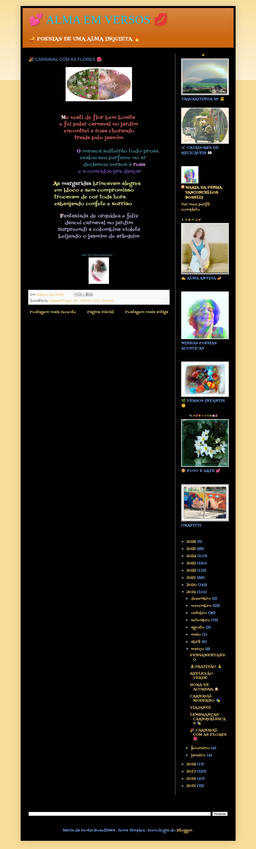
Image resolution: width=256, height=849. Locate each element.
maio (196, 634)
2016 (192, 779)
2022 (192, 570)
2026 (192, 542)
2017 (192, 771)
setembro (201, 620)
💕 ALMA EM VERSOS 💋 (98, 19)
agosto (198, 627)
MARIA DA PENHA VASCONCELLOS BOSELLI (203, 192)
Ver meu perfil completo (195, 207)
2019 (192, 592)
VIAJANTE (200, 707)
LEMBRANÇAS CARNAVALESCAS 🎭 (208, 719)
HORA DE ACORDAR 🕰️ (204, 687)
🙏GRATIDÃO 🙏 (206, 666)
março (198, 649)
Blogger (184, 830)
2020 (192, 585)
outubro (199, 613)
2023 (192, 563)
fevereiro (201, 748)
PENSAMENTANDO (207, 657)
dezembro (201, 598)
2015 (192, 786)
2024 (192, 556)
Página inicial (100, 312)
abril (196, 642)
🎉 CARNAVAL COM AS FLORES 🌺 (208, 735)
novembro (202, 606)
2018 (192, 764)
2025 (192, 549)
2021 (192, 578)
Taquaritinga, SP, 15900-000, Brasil (81, 300)
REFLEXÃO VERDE (201, 676)
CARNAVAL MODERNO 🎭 (205, 698)
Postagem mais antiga (146, 312)
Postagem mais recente (53, 312)
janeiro (199, 755)
